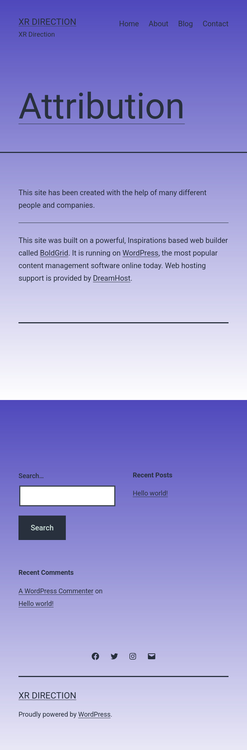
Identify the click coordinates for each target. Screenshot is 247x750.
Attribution (101, 106)
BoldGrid (54, 253)
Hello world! (150, 493)
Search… (31, 476)
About (158, 23)
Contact (216, 23)
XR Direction (47, 22)
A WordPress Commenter (56, 591)
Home (129, 23)
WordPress (140, 253)
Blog (185, 23)
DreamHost (111, 278)
